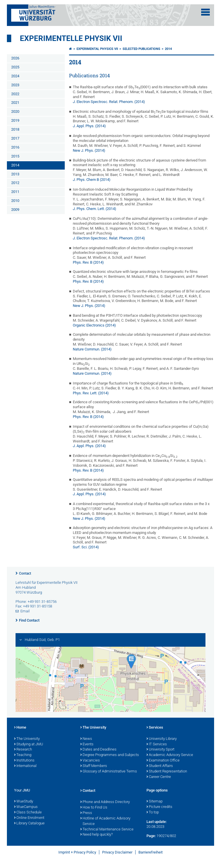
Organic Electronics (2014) (94, 325)
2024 (15, 76)
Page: (151, 836)
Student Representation (166, 771)
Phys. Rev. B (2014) (88, 262)
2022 (15, 94)
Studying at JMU (28, 744)
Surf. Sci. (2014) (86, 547)
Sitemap (154, 801)
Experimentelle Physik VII (71, 38)
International (25, 766)
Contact (25, 573)
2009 (15, 209)
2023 (15, 85)
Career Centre (158, 777)
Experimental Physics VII (97, 49)
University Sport (160, 749)
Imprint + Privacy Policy (77, 852)
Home (20, 727)
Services (154, 727)
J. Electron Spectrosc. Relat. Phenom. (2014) (109, 102)
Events (87, 744)
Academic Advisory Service (169, 755)
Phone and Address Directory (105, 802)
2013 (15, 174)
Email (25, 611)
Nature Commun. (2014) (92, 349)
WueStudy (23, 801)
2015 (15, 156)
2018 (15, 129)
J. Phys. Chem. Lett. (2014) (94, 209)
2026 (15, 58)
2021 (15, 102)
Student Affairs (159, 766)
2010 (15, 200)
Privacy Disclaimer (117, 852)
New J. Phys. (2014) (89, 150)
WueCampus (26, 807)
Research (23, 749)
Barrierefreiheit (150, 852)
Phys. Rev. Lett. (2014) (91, 393)
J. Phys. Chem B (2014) (91, 179)
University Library (161, 739)
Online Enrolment (29, 818)
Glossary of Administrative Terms (108, 771)
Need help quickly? (96, 834)
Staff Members (93, 766)
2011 (15, 192)
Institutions (24, 760)
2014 (15, 165)
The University (27, 739)
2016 (15, 147)
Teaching (22, 755)
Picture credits (159, 807)
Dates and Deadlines (98, 749)
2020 (15, 111)
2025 (15, 67)
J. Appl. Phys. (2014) (89, 126)
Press (86, 813)
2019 (15, 120)
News (86, 739)
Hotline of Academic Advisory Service (105, 821)
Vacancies (90, 760)
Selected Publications (141, 49)
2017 (15, 138)
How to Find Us (93, 807)
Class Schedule (28, 812)
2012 (15, 183)
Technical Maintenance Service (107, 829)
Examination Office (163, 760)
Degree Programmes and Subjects (109, 755)
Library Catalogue (29, 823)
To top (152, 812)
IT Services (156, 744)
